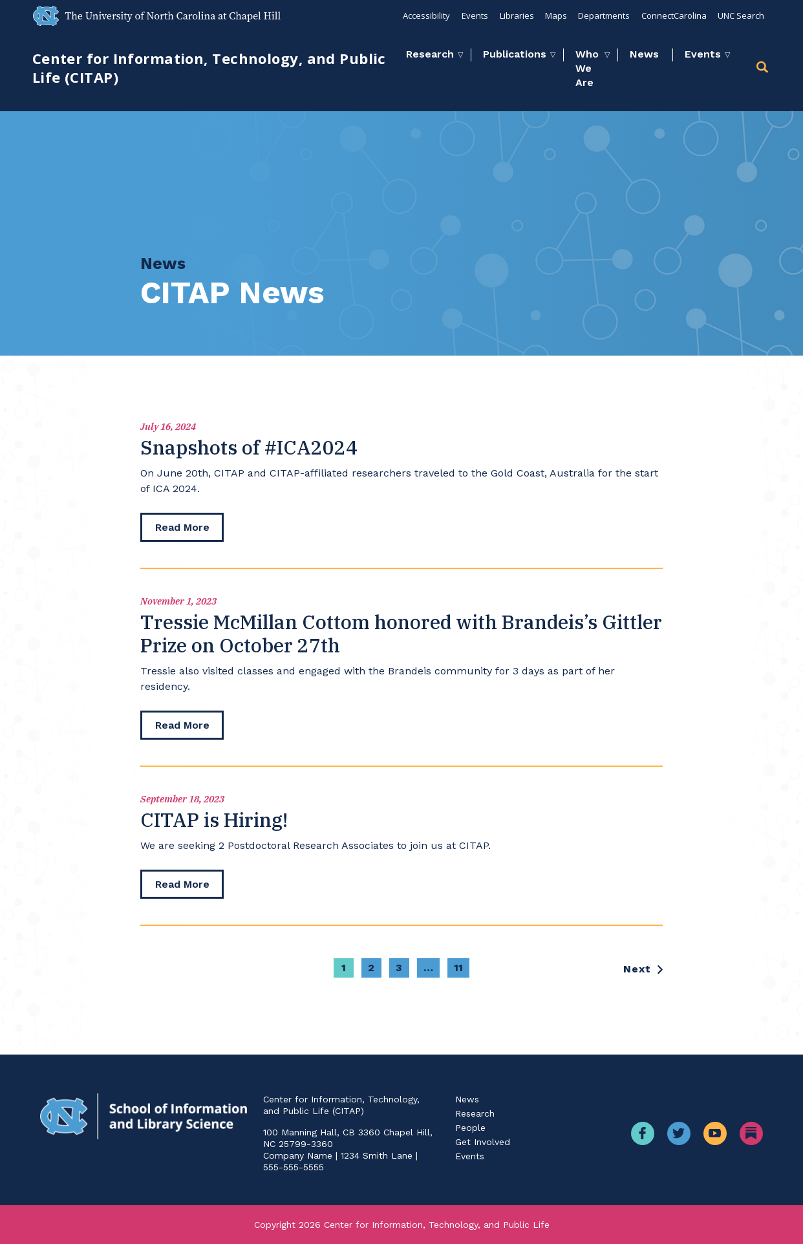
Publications (514, 54)
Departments (603, 15)
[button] (763, 69)
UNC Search (741, 15)
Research (430, 54)
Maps (555, 15)
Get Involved (482, 1142)
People (470, 1127)
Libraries (515, 15)
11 (458, 973)
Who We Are (587, 68)
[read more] (183, 528)
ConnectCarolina (673, 15)
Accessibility (424, 15)
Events (473, 15)
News (644, 54)
